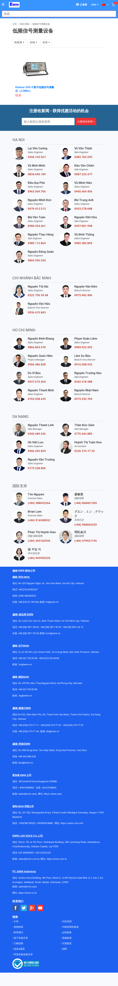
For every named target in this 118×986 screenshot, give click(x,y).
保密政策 (18, 927)
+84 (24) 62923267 (28, 589)
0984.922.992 (83, 347)
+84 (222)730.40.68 (49, 658)
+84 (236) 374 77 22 (51, 725)
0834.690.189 (37, 174)
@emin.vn (27, 695)
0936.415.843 (37, 312)
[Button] (3, 4)
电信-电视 (24, 24)
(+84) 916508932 (39, 520)
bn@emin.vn (25, 664)
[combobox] (57, 14)
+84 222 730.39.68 (28, 658)
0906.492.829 (37, 451)
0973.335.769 (83, 399)
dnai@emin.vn (25, 762)
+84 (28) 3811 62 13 (73, 627)
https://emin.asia (53, 793)
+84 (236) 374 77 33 (73, 725)
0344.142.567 (37, 157)
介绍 (15, 921)
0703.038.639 (37, 399)
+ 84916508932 (26, 787)
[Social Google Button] (32, 908)
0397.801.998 (83, 226)
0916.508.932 (83, 364)
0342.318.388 (83, 381)
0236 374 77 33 (84, 451)
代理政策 (67, 943)
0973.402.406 (83, 295)
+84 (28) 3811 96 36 (28, 627)
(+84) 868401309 (85, 503)
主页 (14, 24)
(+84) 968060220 (85, 524)
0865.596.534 (37, 260)
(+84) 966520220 (27, 595)
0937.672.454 (37, 381)
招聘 (64, 949)
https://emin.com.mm (72, 823)
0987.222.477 (83, 174)
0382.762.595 (83, 157)
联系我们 (18, 932)
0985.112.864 (37, 243)
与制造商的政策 (70, 927)
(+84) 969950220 (39, 558)
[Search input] (57, 14)
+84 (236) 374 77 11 (28, 725)
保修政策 (67, 938)
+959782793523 (27, 823)
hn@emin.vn (52, 602)
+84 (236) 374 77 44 (28, 731)
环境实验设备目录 (23, 954)
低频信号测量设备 (41, 24)
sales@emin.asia (27, 793)
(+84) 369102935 (39, 540)
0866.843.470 (37, 347)
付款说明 (67, 921)
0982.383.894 (83, 243)
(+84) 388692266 (39, 503)
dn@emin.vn (52, 731)
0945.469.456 (83, 191)
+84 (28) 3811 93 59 (51, 627)
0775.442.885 (83, 433)
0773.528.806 (37, 468)
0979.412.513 (37, 208)
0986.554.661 (37, 226)
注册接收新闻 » (85, 121)
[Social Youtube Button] (40, 908)
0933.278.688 (83, 208)
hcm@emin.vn (53, 633)
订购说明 (18, 943)
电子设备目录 (20, 938)
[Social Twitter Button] (24, 908)
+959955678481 (45, 823)
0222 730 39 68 (38, 295)
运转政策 (67, 932)
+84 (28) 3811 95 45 (28, 633)
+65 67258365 (49, 787)
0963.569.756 (37, 191)
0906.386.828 (37, 364)
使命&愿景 (19, 949)
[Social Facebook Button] (15, 908)
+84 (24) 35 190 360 (28, 602)
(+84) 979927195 (85, 540)
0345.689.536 (37, 433)
